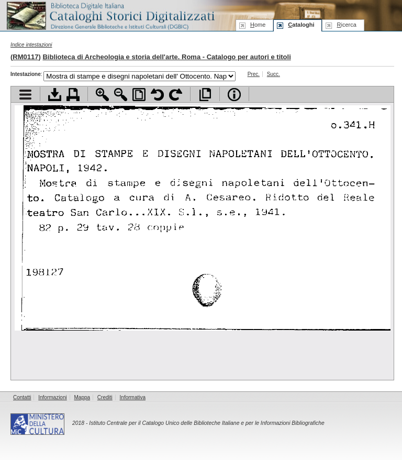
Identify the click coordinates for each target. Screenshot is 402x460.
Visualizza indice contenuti (25, 94)
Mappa (82, 397)
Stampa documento (73, 94)
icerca (346, 24)
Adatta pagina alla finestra (139, 94)
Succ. (273, 74)
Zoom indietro (120, 94)
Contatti (22, 397)
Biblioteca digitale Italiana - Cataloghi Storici (110, 15)
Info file (234, 94)
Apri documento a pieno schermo (204, 94)
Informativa (133, 397)
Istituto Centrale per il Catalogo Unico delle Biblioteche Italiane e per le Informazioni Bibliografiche (206, 423)
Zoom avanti (102, 94)
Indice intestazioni (31, 45)
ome (257, 24)
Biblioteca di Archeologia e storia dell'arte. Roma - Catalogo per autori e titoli (166, 57)
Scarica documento (54, 94)
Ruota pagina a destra (175, 94)
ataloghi (301, 24)
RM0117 (25, 57)
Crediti (105, 397)
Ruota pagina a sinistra (157, 94)
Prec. (254, 74)
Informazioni (52, 397)
